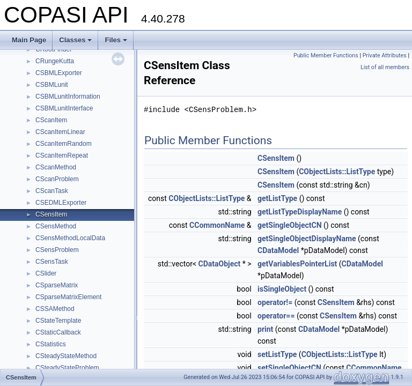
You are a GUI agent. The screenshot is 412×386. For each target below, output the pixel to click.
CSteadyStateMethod (66, 356)
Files (116, 40)
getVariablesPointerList (297, 263)
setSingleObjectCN (289, 367)
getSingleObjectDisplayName (307, 238)
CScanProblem (57, 179)
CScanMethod (55, 167)
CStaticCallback (58, 332)
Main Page (29, 40)
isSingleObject (282, 289)
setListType (277, 354)
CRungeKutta (54, 61)
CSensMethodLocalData (70, 238)
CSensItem (51, 214)
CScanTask (51, 191)
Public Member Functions (325, 55)
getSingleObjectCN (290, 225)
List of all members (384, 67)
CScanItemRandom (63, 143)
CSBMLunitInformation (67, 96)
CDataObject (219, 263)
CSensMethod (55, 226)
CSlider (45, 273)
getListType (277, 198)
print (265, 329)
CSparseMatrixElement (68, 297)
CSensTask (51, 261)
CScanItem (51, 120)
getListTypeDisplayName (300, 211)
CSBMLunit (51, 84)
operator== (276, 315)
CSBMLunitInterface (64, 108)
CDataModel (278, 250)
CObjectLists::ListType (337, 171)
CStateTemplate (58, 320)
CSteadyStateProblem (67, 368)
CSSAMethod (55, 309)
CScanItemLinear (60, 132)
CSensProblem (57, 250)
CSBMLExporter (58, 73)
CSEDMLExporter (60, 202)
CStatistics (50, 344)
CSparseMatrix (56, 285)
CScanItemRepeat (61, 155)
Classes (75, 40)
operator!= (275, 302)
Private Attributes (385, 55)
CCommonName (217, 225)
